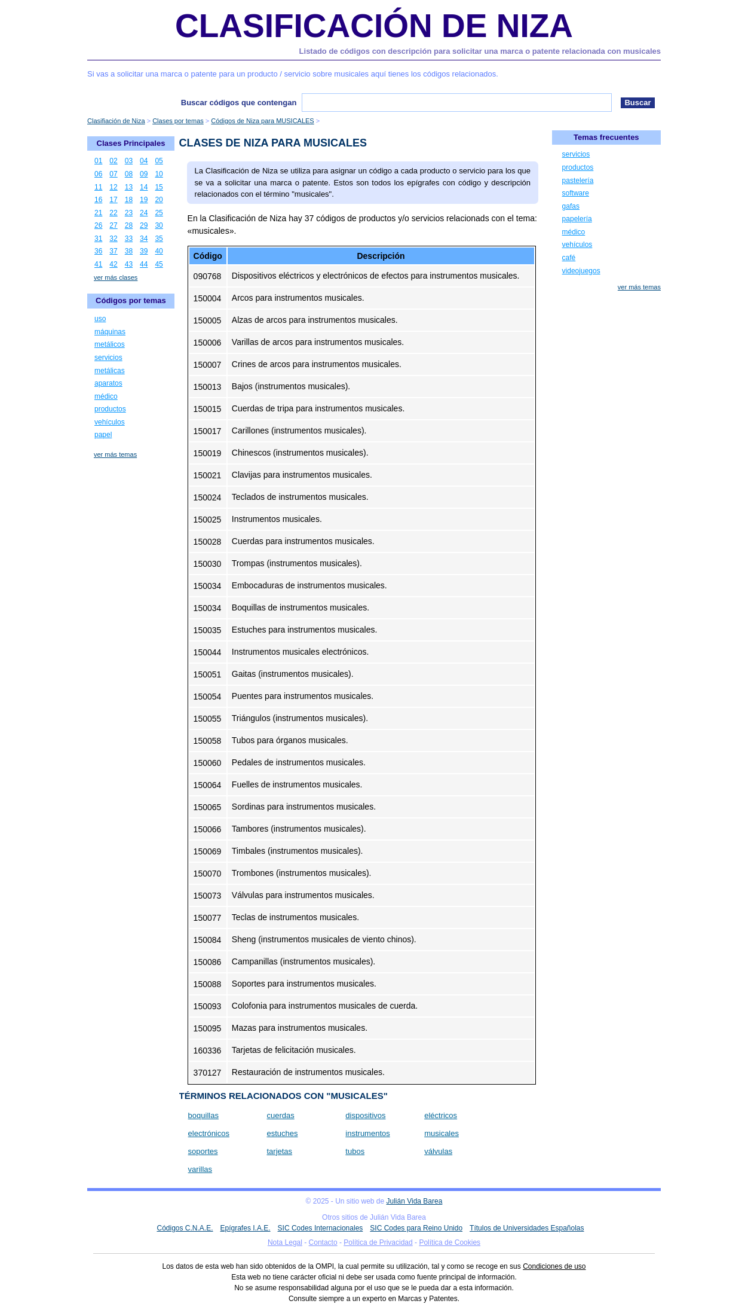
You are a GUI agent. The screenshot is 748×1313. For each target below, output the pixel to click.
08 (129, 174)
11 (98, 187)
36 (98, 251)
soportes (203, 1151)
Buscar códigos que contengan (239, 102)
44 (144, 264)
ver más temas (115, 454)
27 (113, 225)
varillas (200, 1169)
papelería (577, 219)
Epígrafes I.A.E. (245, 1228)
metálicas (109, 371)
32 (113, 238)
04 (144, 161)
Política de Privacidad (378, 1242)
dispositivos (365, 1115)
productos (110, 409)
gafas (571, 206)
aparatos (108, 383)
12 (113, 187)
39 (144, 251)
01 (98, 161)
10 (159, 174)
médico (106, 396)
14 (144, 187)
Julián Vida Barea (415, 1201)
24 (144, 213)
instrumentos (367, 1133)
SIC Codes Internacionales (320, 1228)
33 (129, 238)
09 (144, 174)
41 (98, 264)
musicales (441, 1133)
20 (159, 200)
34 (144, 238)
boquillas (203, 1115)
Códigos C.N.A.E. (185, 1228)
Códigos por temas (131, 300)
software (575, 193)
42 (113, 264)
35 (159, 238)
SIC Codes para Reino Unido (416, 1228)
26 (98, 225)
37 (113, 251)
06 (98, 174)
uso (100, 318)
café (569, 258)
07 (113, 174)
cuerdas (280, 1115)
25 (159, 213)
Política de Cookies (449, 1242)
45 (159, 264)
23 (129, 213)
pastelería (578, 180)
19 (144, 200)
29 (144, 225)
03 (129, 161)
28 (129, 225)
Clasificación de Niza (374, 25)
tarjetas (279, 1151)
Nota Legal (285, 1242)
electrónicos (208, 1133)
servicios (108, 357)
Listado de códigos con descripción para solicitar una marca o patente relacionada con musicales (480, 51)
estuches (282, 1133)
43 (129, 264)
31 (98, 238)
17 (113, 200)
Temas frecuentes (606, 137)
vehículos (109, 422)
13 (129, 187)
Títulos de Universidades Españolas (527, 1228)
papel (103, 434)
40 (159, 251)
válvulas (438, 1151)
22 (113, 213)
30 (159, 225)
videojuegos (581, 271)
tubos (354, 1151)
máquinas (109, 332)
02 (113, 161)
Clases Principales (131, 143)
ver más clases (115, 277)
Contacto (323, 1242)
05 (159, 161)
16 (98, 200)
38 (129, 251)
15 (159, 187)
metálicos (109, 344)
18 (129, 200)
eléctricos (440, 1115)
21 (98, 213)
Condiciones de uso (554, 1266)
